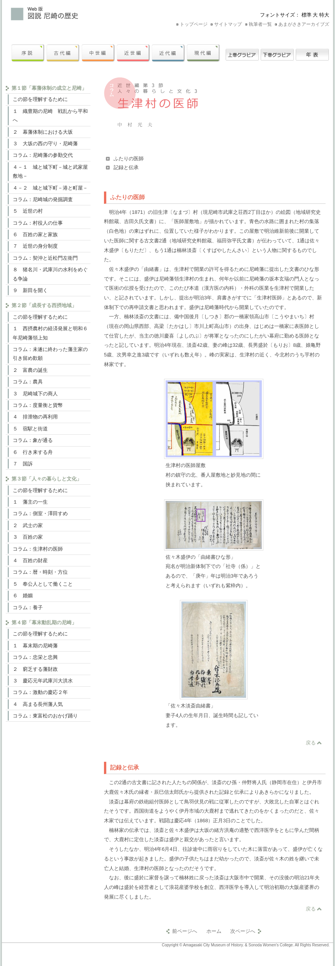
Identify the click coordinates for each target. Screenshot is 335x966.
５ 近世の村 (28, 211)
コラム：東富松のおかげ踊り (45, 716)
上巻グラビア (242, 53)
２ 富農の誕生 (30, 370)
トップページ (194, 24)
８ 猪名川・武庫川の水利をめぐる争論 (50, 274)
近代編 (168, 53)
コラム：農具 (28, 382)
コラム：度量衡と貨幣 (38, 405)
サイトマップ (228, 24)
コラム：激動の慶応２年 (40, 692)
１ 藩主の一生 (30, 502)
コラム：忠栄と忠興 (35, 657)
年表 (312, 53)
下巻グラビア (277, 53)
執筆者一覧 (260, 24)
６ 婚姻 (23, 595)
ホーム (213, 931)
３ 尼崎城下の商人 (35, 393)
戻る (311, 743)
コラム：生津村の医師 (38, 549)
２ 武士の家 (28, 525)
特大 (324, 15)
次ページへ (242, 931)
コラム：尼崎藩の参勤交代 (43, 155)
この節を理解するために (40, 99)
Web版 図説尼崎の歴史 (83, 13)
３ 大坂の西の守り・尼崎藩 (45, 143)
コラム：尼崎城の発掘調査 (43, 199)
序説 (28, 53)
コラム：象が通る (33, 440)
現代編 (203, 53)
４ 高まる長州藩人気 (38, 704)
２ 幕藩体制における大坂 (43, 132)
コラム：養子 (28, 607)
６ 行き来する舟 (33, 452)
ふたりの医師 (129, 158)
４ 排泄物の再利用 (35, 417)
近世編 (133, 53)
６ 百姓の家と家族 (35, 234)
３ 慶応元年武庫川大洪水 (43, 681)
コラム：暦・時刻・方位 (40, 572)
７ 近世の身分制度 (35, 246)
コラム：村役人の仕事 (38, 223)
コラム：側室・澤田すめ (40, 513)
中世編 (98, 53)
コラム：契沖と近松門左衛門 (45, 258)
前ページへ (184, 931)
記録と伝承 (126, 167)
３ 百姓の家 (28, 537)
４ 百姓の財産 (30, 560)
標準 (307, 15)
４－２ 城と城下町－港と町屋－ (50, 188)
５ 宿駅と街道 (30, 429)
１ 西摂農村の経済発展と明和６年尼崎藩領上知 (50, 333)
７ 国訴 (23, 464)
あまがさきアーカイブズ (303, 24)
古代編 (63, 53)
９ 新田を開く (30, 290)
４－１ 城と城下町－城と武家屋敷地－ (50, 171)
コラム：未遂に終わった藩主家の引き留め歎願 (50, 353)
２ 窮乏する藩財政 (35, 669)
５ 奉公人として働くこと (43, 584)
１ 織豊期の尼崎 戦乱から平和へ (50, 115)
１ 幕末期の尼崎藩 (35, 645)
